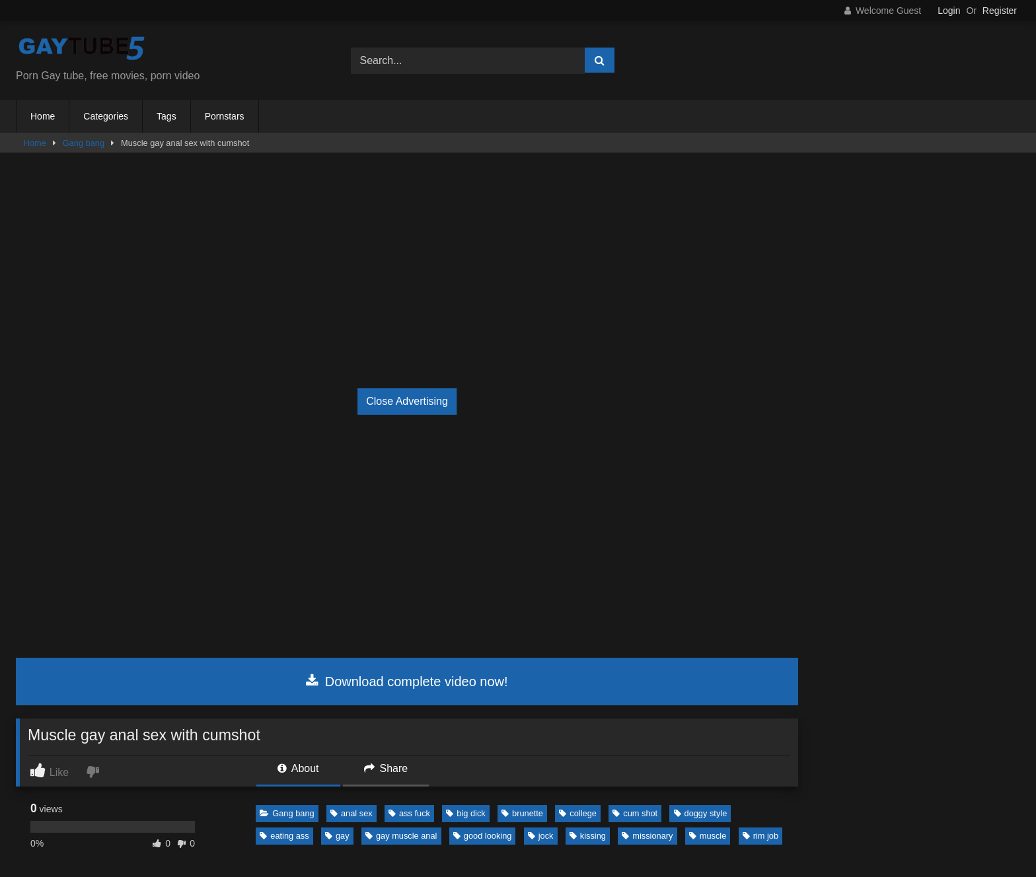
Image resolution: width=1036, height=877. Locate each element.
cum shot (634, 813)
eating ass (284, 836)
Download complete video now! (406, 681)
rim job (760, 836)
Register (999, 10)
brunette (522, 813)
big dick (465, 813)
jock (541, 836)
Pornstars (224, 116)
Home (42, 116)
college (578, 813)
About (298, 768)
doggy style (700, 813)
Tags (166, 116)
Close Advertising (407, 401)
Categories (105, 116)
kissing (588, 836)
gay (337, 836)
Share (386, 768)
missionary (647, 836)
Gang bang (83, 143)
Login (949, 10)
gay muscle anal (401, 836)
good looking (482, 836)
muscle (708, 836)
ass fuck (409, 813)
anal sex (351, 813)
